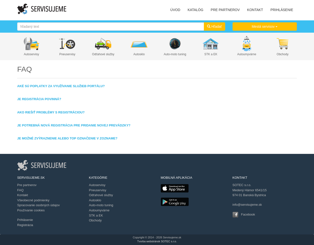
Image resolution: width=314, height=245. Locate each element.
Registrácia (25, 225)
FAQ (20, 190)
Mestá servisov (264, 26)
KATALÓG (195, 10)
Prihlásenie (25, 220)
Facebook (248, 214)
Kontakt (22, 195)
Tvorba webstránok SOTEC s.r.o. (157, 241)
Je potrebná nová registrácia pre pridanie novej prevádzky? (74, 125)
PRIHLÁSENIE (281, 10)
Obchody (282, 54)
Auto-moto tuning (175, 54)
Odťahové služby (103, 54)
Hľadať (214, 26)
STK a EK (210, 54)
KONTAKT (255, 10)
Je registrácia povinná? (39, 99)
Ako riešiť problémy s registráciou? (51, 112)
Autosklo (139, 54)
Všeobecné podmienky (33, 200)
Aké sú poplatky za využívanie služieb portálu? (61, 86)
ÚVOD (175, 10)
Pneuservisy (67, 54)
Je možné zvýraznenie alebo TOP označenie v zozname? (67, 138)
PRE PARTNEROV (225, 10)
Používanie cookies (31, 210)
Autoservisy (31, 54)
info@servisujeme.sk (247, 204)
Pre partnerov (27, 185)
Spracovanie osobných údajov (38, 205)
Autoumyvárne (246, 54)
